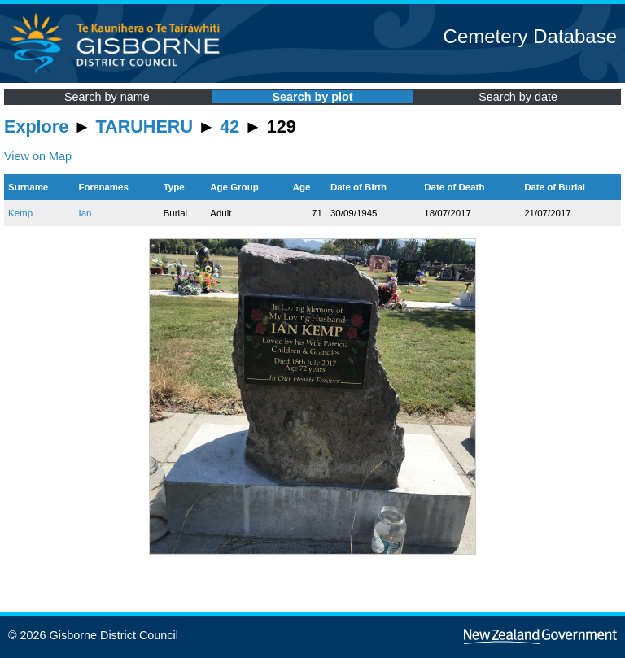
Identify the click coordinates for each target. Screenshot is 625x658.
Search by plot (312, 96)
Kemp (20, 213)
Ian (84, 213)
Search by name (107, 96)
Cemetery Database (530, 36)
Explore (36, 126)
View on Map (38, 156)
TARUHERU (144, 126)
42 (229, 126)
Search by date (518, 96)
